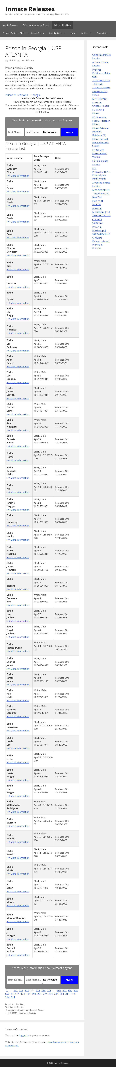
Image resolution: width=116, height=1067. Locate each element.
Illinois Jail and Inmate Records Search (100, 142)
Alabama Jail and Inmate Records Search (26, 1010)
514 (7, 997)
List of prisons (58, 33)
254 (62, 993)
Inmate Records (10, 25)
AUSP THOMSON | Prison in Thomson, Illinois (101, 84)
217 (49, 990)
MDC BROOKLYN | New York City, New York (101, 193)
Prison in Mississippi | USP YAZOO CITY (101, 230)
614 (13, 997)
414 (73, 993)
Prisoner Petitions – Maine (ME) (101, 73)
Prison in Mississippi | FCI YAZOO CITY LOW (101, 212)
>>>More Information (18, 175)
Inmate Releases (30, 9)
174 (23, 993)
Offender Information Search (36, 25)
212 (21, 990)
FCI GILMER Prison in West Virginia (99, 153)
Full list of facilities (62, 25)
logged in (24, 1035)
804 (70, 990)
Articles (87, 33)
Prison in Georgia (16, 1007)
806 (7, 993)
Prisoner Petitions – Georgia (23, 95)
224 (45, 993)
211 (16, 990)
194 (34, 993)
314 (67, 993)
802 (59, 990)
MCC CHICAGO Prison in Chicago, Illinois (100, 102)
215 (38, 990)
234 (51, 993)
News (73, 33)
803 (65, 990)
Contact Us (105, 33)
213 (27, 990)
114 (17, 993)
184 (28, 993)
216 (43, 990)
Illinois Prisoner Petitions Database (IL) (100, 132)
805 (76, 990)
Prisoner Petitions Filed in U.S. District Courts (23, 33)
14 (12, 993)
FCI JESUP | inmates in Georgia (22, 1013)
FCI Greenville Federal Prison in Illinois (101, 121)
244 (56, 993)
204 (40, 993)
